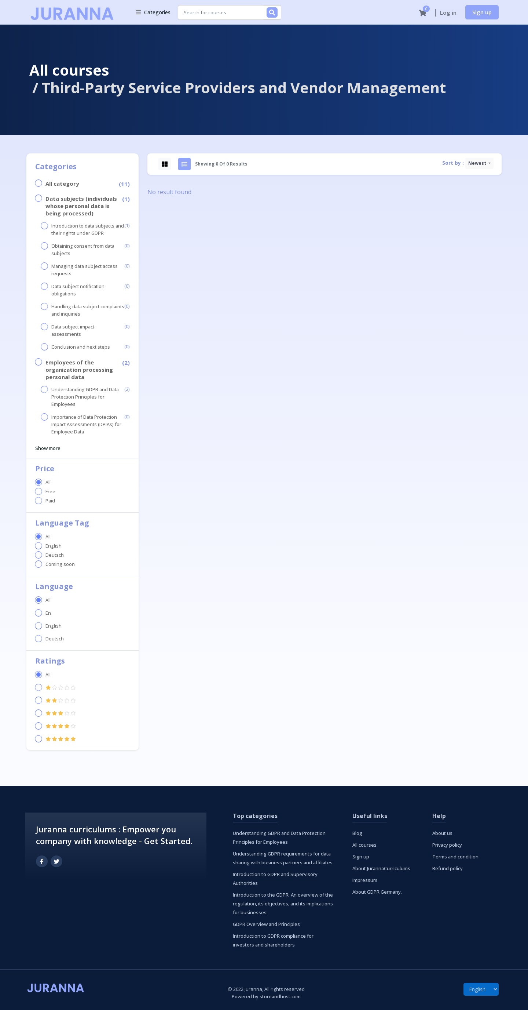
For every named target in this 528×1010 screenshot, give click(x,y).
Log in (448, 12)
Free (50, 491)
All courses (69, 70)
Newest (477, 163)
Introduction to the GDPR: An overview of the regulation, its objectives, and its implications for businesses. (283, 903)
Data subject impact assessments (72, 330)
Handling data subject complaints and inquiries (87, 310)
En (48, 613)
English (53, 546)
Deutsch (54, 555)
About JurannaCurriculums (381, 868)
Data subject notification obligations (77, 290)
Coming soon (60, 564)
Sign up (482, 12)
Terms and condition (455, 856)
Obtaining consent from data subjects (82, 250)
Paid (50, 501)
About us (442, 833)
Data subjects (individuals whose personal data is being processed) (81, 206)
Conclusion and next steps (80, 347)
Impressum (364, 880)
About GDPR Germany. (377, 892)
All (48, 482)
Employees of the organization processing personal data (79, 370)
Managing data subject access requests (84, 270)
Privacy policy (447, 845)
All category (62, 183)
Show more (47, 448)
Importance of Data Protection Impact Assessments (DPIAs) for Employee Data (86, 424)
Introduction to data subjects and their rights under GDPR (87, 229)
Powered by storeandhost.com (266, 996)
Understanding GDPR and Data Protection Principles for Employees (85, 396)
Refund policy (447, 868)
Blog (357, 833)
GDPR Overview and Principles (266, 924)
